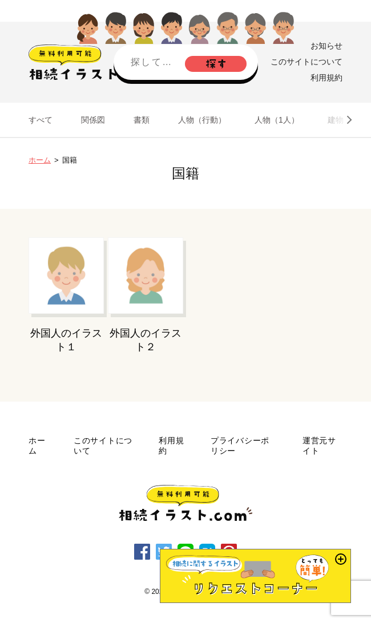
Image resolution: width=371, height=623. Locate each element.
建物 (336, 119)
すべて (41, 119)
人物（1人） (277, 119)
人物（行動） (202, 119)
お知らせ (326, 45)
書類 (142, 119)
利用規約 (326, 77)
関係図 (93, 119)
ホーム (40, 160)
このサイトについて (306, 61)
